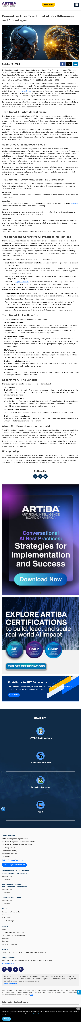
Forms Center (18, 952)
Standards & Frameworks (11, 912)
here (31, 995)
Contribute (14, 695)
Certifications (8, 836)
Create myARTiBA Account (14, 865)
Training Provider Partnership (14, 873)
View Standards (10, 983)
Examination (6, 857)
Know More (6, 879)
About (5, 909)
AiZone (5, 926)
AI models (74, 203)
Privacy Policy (37, 1014)
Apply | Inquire (7, 876)
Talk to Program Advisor (12, 860)
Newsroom (6, 938)
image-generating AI (23, 91)
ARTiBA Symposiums (9, 944)
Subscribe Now (8, 963)
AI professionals (22, 282)
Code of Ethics (7, 918)
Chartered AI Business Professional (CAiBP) (18, 845)
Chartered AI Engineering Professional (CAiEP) (18, 842)
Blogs (4, 929)
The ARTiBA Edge (8, 921)
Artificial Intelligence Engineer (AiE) (15, 839)
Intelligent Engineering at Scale (13, 932)
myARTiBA (48, 5)
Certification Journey (9, 851)
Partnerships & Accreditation (15, 871)
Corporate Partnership (11, 897)
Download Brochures (9, 854)
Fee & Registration (8, 848)
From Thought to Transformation (13, 935)
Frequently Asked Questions (35, 952)
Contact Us (6, 952)
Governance (6, 915)
